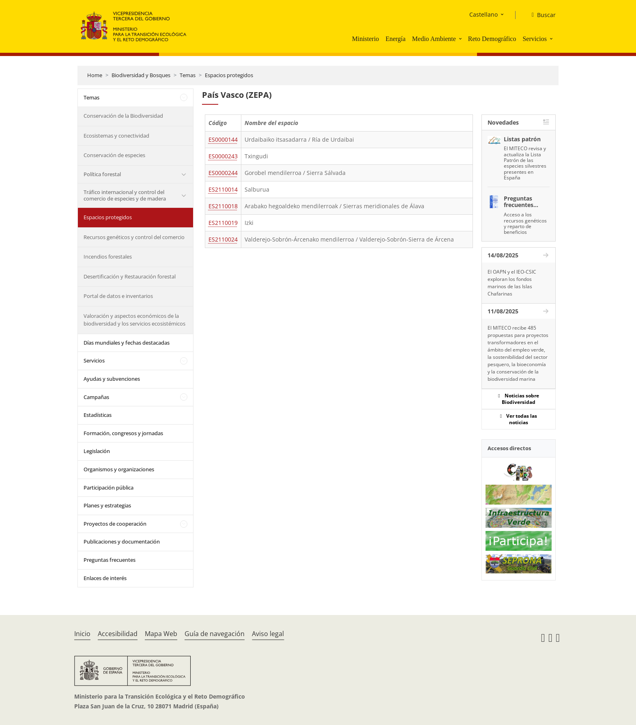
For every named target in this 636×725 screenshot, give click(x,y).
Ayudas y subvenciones (112, 378)
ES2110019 (223, 223)
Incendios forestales (108, 256)
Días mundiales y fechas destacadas (127, 342)
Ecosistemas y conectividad (116, 135)
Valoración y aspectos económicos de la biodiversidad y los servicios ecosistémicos (134, 320)
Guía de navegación (215, 633)
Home (94, 75)
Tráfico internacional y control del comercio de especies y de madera (125, 195)
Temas (188, 75)
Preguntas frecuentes (109, 559)
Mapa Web (161, 633)
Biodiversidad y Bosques (141, 75)
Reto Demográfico (492, 38)
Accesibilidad (118, 633)
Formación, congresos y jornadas (123, 433)
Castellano (483, 14)
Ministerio (365, 38)
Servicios (534, 38)
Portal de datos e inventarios (118, 296)
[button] (461, 38)
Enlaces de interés (105, 578)
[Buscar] (540, 15)
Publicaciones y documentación (122, 541)
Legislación (97, 451)
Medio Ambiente (434, 38)
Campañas (96, 397)
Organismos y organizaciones (119, 469)
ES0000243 (223, 156)
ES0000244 (223, 173)
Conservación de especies (114, 155)
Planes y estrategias (107, 505)
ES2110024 (223, 239)
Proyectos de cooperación (115, 523)
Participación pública (108, 487)
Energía (395, 38)
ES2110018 (223, 206)
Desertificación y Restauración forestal (130, 276)
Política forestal (102, 174)
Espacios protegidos (229, 75)
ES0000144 (223, 139)
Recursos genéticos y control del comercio (134, 237)
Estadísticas (98, 415)
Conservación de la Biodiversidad (123, 115)
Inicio (82, 633)
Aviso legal (268, 633)
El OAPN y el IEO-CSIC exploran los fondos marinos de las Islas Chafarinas (512, 282)
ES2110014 (223, 189)
